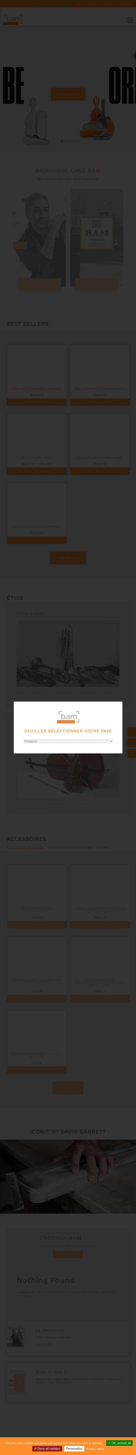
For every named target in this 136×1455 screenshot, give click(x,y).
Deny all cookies (47, 1448)
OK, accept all (119, 1443)
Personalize (74, 1448)
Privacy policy (95, 1448)
